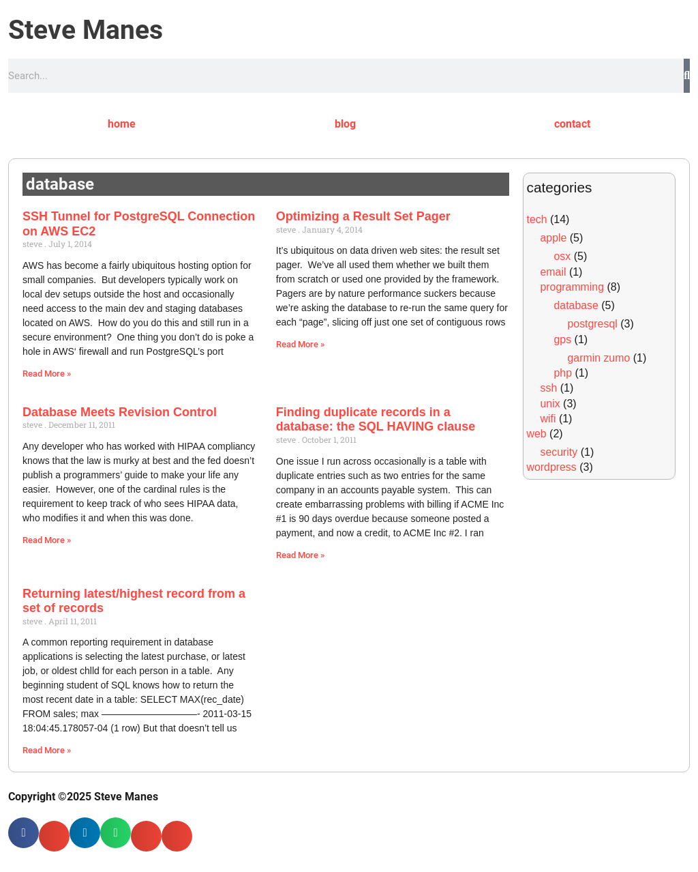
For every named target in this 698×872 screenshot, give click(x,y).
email (553, 272)
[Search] (687, 76)
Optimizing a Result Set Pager (363, 216)
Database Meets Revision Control (119, 412)
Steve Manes (85, 30)
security (559, 452)
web (537, 433)
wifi (548, 418)
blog (345, 123)
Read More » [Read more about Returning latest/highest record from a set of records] (46, 751)
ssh (549, 388)
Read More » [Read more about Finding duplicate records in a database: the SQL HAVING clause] (300, 555)
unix (550, 403)
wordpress (552, 467)
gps (563, 339)
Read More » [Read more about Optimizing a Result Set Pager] (300, 344)
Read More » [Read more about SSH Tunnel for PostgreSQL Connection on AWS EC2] (46, 373)
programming (573, 287)
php (563, 373)
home (122, 123)
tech (537, 219)
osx (562, 256)
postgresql (593, 324)
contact (572, 123)
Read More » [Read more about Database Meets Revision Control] (46, 540)
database (576, 305)
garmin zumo (599, 358)
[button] (23, 832)
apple (554, 238)
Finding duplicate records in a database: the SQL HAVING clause (375, 419)
